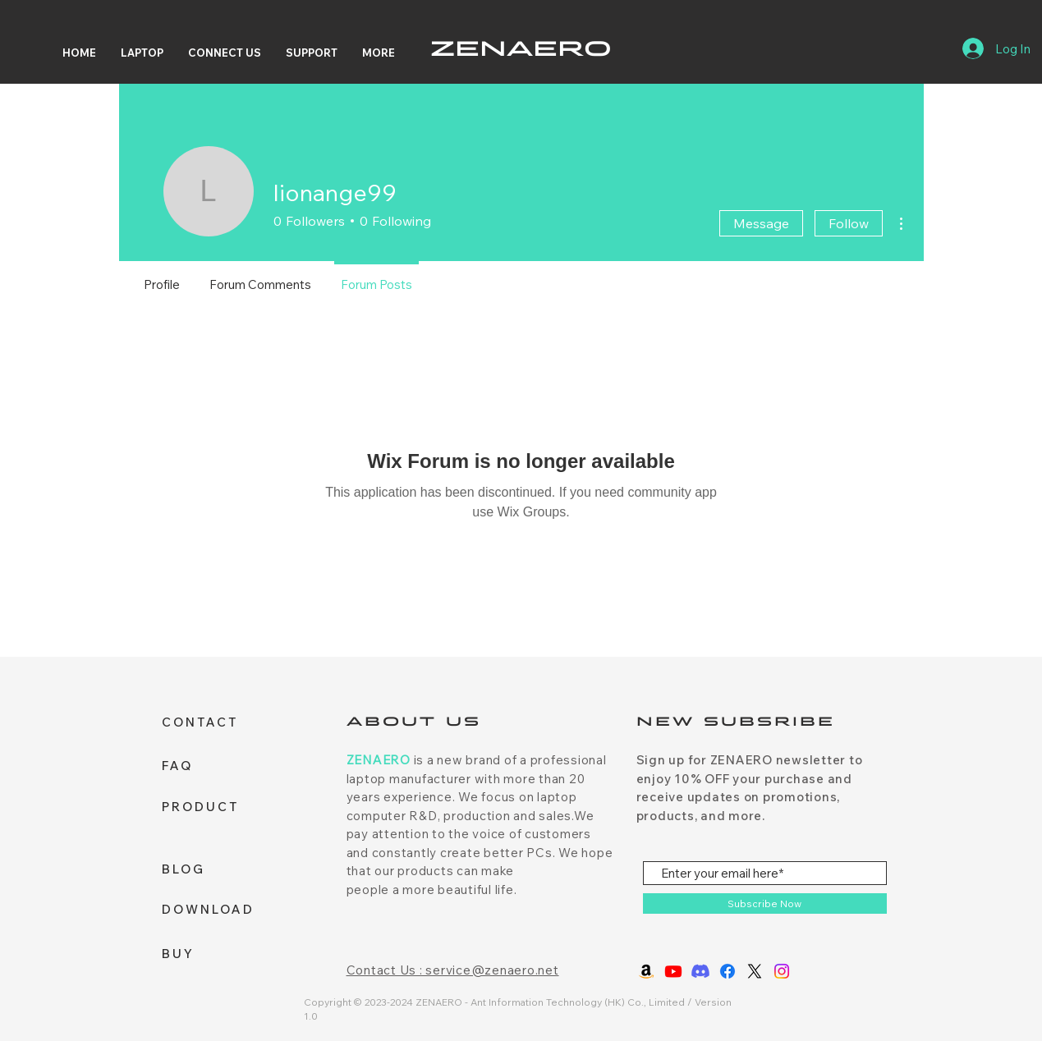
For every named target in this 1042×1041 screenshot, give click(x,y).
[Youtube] (673, 971)
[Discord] (700, 971)
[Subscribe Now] (765, 903)
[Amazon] (646, 971)
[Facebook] (727, 971)
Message (761, 223)
